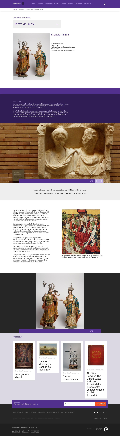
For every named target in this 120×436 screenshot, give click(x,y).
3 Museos (17, 4)
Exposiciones (48, 3)
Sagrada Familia (38, 9)
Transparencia (97, 418)
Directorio (41, 412)
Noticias (63, 3)
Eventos (56, 3)
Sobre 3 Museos (18, 412)
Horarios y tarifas (53, 412)
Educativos (78, 3)
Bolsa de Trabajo (30, 412)
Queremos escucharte (68, 412)
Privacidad (104, 418)
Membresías (87, 3)
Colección (40, 3)
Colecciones (21, 9)
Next (101, 181)
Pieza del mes (29, 9)
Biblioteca (70, 3)
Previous (97, 181)
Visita (33, 3)
